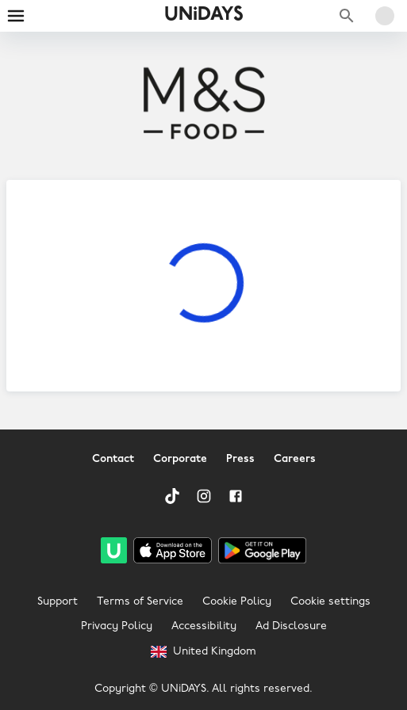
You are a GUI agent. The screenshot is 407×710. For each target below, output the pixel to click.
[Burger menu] (16, 16)
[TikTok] (172, 496)
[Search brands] (347, 16)
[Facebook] (235, 496)
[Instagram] (204, 496)
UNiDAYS (204, 15)
